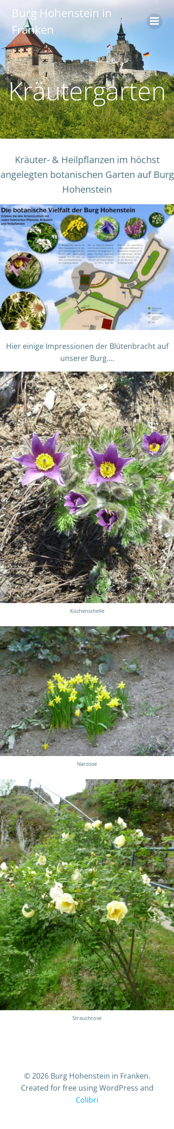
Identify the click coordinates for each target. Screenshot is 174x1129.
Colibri (87, 1100)
